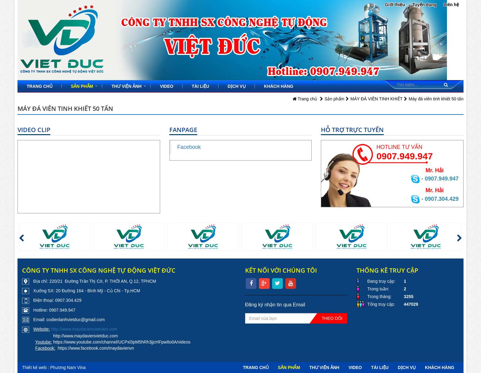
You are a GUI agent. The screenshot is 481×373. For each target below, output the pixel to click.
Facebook (189, 147)
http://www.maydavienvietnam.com (84, 329)
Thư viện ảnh (126, 86)
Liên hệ (451, 4)
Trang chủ (39, 86)
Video (166, 86)
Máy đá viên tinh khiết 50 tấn (436, 98)
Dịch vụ (237, 86)
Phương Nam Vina (68, 367)
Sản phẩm (82, 86)
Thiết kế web (34, 367)
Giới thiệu (395, 4)
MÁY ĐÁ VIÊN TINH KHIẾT (376, 98)
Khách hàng (279, 86)
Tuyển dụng (424, 4)
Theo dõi (332, 318)
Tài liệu (200, 86)
